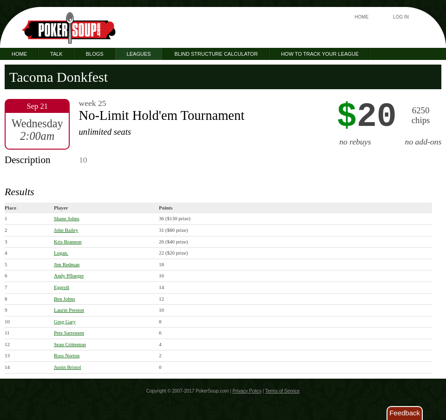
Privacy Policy (246, 391)
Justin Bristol (67, 367)
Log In (401, 17)
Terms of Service (282, 391)
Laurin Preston (69, 310)
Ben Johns (64, 299)
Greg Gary (65, 321)
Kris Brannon (68, 241)
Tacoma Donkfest (58, 77)
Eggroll (61, 287)
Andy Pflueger (69, 275)
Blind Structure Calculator (216, 54)
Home (361, 17)
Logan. (61, 253)
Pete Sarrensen (69, 332)
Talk (56, 54)
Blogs (95, 54)
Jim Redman (66, 264)
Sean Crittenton (70, 344)
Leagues (139, 54)
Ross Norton (66, 355)
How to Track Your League (320, 54)
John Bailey (66, 230)
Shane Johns (66, 218)
